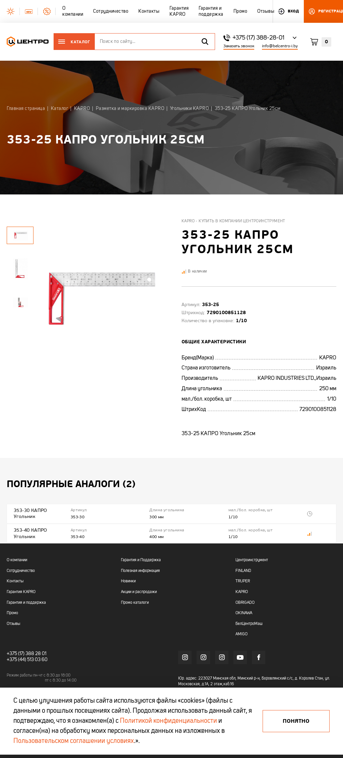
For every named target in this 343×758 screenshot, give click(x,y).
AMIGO (241, 634)
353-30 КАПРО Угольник (30, 513)
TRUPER (242, 581)
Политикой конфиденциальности (168, 721)
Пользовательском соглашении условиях (73, 741)
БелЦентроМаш (249, 623)
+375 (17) (15, 653)
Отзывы (13, 623)
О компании (17, 560)
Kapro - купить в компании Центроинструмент (233, 221)
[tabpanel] (20, 268)
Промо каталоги (135, 602)
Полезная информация (140, 570)
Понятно (296, 721)
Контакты (15, 581)
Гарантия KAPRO (21, 591)
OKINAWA (243, 613)
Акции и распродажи (139, 591)
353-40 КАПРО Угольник (30, 533)
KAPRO (241, 591)
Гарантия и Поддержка (141, 560)
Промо (12, 613)
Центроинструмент (251, 560)
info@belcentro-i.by (280, 46)
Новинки (128, 581)
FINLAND (243, 570)
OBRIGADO (245, 602)
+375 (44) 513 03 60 (27, 659)
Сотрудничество (21, 570)
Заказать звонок (238, 46)
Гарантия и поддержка (26, 602)
